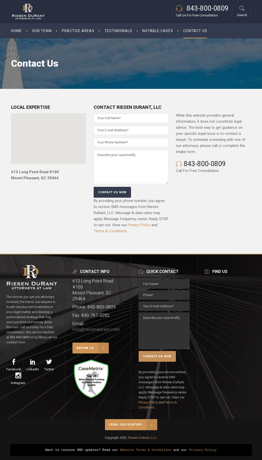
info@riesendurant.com (96, 329)
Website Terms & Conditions (145, 450)
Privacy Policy (139, 225)
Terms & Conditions (110, 231)
